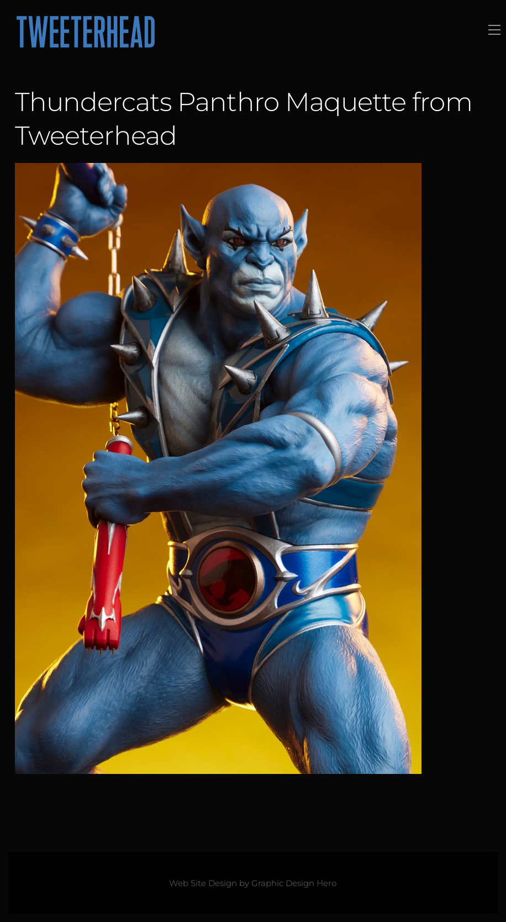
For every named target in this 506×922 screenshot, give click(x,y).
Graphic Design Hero (293, 883)
